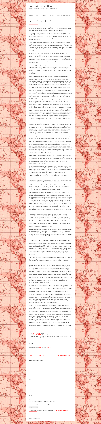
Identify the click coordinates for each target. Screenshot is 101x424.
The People (44, 15)
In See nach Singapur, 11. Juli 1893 (64, 355)
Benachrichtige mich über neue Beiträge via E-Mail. (39, 404)
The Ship (38, 15)
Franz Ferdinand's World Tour (41, 6)
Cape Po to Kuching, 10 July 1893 (36, 355)
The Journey (31, 15)
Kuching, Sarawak (36, 333)
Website (30, 389)
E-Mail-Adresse (32, 384)
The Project (52, 15)
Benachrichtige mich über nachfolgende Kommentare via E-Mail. (42, 401)
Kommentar (31, 364)
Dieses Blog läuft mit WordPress (34, 418)
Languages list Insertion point (63, 15)
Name (30, 379)
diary (40, 347)
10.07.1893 (38, 334)
